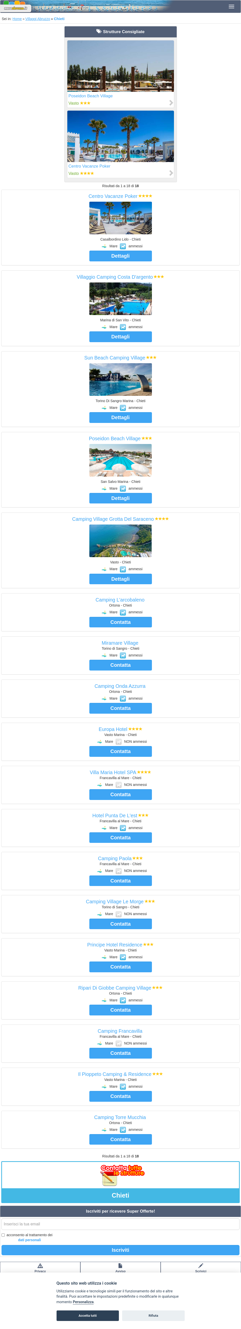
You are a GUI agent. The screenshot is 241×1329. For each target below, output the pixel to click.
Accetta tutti (88, 1315)
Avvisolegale (120, 1271)
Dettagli (120, 256)
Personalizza (83, 1302)
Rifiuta (153, 1315)
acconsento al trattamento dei (27, 1237)
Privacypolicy (40, 1271)
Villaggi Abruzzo (37, 19)
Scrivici (200, 1271)
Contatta (120, 622)
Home (17, 19)
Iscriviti (120, 1250)
